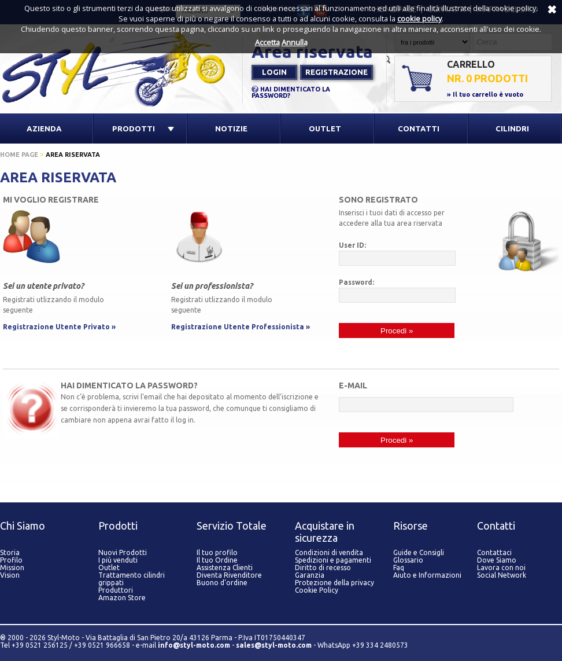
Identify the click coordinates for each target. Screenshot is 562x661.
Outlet (109, 567)
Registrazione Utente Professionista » (240, 326)
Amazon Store (122, 597)
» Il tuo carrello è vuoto (485, 94)
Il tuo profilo (217, 552)
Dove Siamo (496, 560)
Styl (121, 68)
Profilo (11, 560)
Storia (10, 552)
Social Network (501, 575)
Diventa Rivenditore (229, 575)
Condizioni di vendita (329, 552)
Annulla (295, 42)
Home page (19, 154)
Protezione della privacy (334, 582)
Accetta (267, 42)
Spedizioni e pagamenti (333, 560)
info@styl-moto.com (194, 645)
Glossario (408, 560)
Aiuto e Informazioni (427, 575)
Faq (398, 567)
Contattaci (494, 552)
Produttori (115, 590)
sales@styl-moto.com (274, 645)
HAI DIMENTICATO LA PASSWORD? (291, 92)
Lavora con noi (501, 567)
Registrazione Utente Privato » (59, 326)
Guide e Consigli (418, 552)
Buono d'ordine (222, 582)
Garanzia (309, 575)
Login (274, 72)
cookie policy (419, 18)
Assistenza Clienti (225, 567)
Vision (10, 575)
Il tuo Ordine (217, 560)
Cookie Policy (316, 590)
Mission (12, 567)
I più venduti (118, 560)
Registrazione (336, 72)
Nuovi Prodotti (122, 552)
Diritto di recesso (323, 567)
